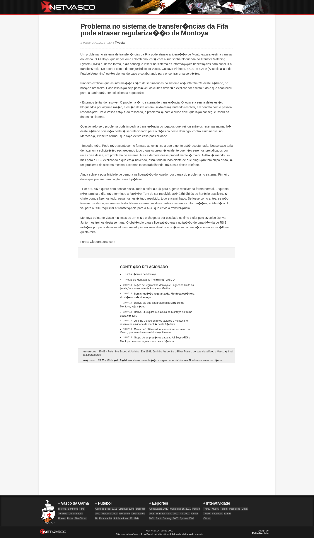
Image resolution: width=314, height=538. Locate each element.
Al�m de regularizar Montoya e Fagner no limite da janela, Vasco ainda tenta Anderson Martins (157, 287)
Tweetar (120, 42)
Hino (81, 508)
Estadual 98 (105, 518)
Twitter (206, 513)
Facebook (217, 513)
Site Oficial (80, 518)
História (62, 508)
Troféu (206, 508)
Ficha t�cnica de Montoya (141, 274)
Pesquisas (234, 508)
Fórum (224, 508)
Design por (261, 532)
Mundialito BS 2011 (180, 508)
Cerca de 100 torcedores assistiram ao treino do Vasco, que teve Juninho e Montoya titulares (155, 331)
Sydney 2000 (187, 518)
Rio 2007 (184, 513)
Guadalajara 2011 (158, 508)
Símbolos (73, 508)
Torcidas (62, 513)
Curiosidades (76, 513)
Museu (215, 508)
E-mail (227, 513)
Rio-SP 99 (124, 513)
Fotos (70, 518)
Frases (62, 518)
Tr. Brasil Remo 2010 (167, 513)
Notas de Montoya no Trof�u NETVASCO (150, 279)
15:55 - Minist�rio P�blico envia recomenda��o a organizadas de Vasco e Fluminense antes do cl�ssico (161, 360)
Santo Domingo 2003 (167, 518)
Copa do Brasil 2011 (106, 508)
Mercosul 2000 (110, 513)
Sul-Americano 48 (122, 518)
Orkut (244, 508)
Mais (136, 518)
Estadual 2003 (126, 508)
